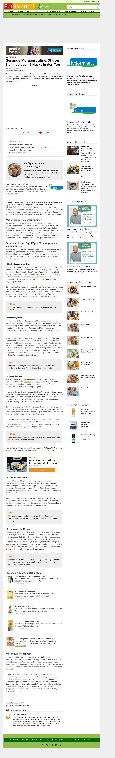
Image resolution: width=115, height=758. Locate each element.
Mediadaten (91, 739)
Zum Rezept (42, 470)
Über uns (9, 739)
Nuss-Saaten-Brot (87, 337)
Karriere (15, 739)
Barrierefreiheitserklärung (78, 739)
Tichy (14, 715)
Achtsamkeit (10, 669)
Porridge (39, 382)
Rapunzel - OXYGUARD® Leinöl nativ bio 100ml (88, 412)
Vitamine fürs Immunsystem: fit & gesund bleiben (88, 168)
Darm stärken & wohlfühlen (79, 229)
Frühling (9, 11)
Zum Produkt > (20, 583)
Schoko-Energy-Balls (88, 299)
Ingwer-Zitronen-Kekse (89, 286)
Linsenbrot (85, 324)
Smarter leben (70, 11)
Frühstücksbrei (86, 388)
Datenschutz (47, 739)
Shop (93, 11)
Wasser (47, 267)
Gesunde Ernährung (35, 11)
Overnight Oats (45, 419)
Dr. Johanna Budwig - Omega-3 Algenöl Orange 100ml (88, 437)
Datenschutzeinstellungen (60, 739)
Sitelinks (22, 739)
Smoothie (27, 382)
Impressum (39, 739)
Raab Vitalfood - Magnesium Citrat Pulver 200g (87, 424)
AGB (33, 739)
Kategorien (10, 741)
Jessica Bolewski (14, 68)
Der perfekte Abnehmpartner (79, 76)
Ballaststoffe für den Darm (78, 266)
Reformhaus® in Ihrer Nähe (79, 122)
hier (7, 191)
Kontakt (28, 739)
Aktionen (83, 11)
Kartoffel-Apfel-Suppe (88, 312)
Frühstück (34, 277)
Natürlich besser (11, 705)
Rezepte (20, 11)
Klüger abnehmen (53, 11)
